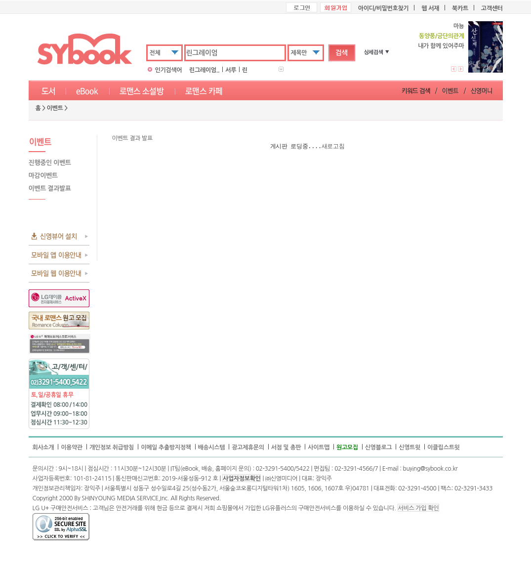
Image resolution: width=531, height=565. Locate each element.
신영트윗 (409, 447)
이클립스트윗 (443, 447)
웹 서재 (430, 8)
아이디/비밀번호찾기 (383, 8)
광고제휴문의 (248, 447)
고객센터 (492, 8)
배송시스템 (211, 447)
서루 (230, 70)
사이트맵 (318, 447)
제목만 (299, 53)
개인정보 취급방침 (111, 447)
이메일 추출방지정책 (166, 447)
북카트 (460, 8)
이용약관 (71, 447)
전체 (155, 53)
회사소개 (43, 447)
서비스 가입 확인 (418, 508)
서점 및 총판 (286, 447)
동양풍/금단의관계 (441, 36)
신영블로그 (378, 447)
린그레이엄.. (204, 70)
